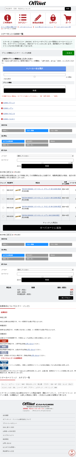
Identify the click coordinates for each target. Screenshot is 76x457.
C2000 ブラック (9, 103)
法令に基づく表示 (8, 427)
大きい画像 (54, 130)
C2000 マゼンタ (9, 114)
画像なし (6, 130)
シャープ (20, 387)
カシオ (65, 384)
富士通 (40, 384)
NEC (23, 384)
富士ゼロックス (31, 384)
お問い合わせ (29, 343)
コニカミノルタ (6, 387)
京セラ (71, 384)
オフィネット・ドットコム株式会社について (17, 419)
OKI (52, 384)
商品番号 (29, 141)
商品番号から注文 (8, 451)
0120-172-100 (33, 407)
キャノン (4, 384)
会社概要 (5, 415)
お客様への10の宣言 (9, 431)
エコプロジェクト (8, 435)
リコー (18, 384)
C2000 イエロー (9, 119)
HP (56, 384)
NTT (25, 387)
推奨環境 (5, 439)
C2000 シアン (8, 108)
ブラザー (46, 384)
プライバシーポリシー (10, 423)
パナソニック (48, 387)
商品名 (53, 141)
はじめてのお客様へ (9, 447)
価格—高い (30, 145)
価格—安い (6, 145)
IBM (55, 387)
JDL (14, 387)
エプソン (11, 384)
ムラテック (39, 387)
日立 (59, 384)
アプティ (31, 387)
